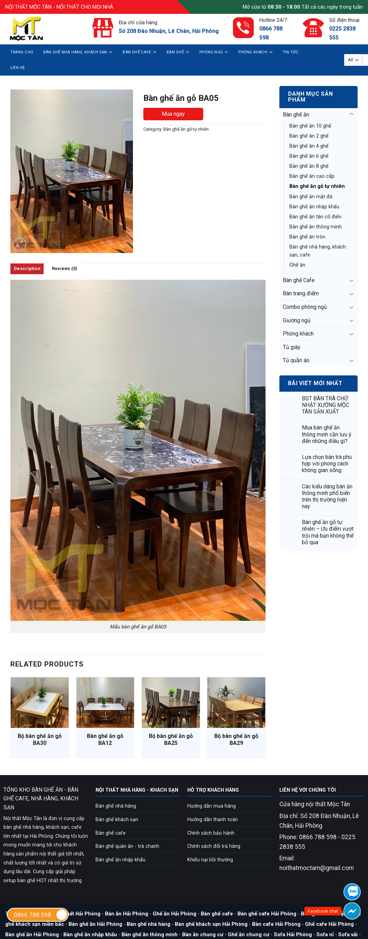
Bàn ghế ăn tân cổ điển (315, 217)
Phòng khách (255, 52)
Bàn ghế (178, 52)
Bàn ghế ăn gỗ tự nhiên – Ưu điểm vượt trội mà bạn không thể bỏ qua (327, 532)
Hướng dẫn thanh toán (212, 820)
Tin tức (291, 52)
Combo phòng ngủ (305, 307)
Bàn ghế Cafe (139, 52)
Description (27, 268)
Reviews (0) (65, 268)
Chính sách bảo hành (210, 833)
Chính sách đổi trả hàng (213, 846)
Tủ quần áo (296, 360)
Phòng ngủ (213, 52)
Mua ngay (173, 114)
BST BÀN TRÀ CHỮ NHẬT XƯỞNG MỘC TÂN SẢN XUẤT (325, 405)
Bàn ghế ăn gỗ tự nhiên (317, 186)
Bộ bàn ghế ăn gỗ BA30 (40, 740)
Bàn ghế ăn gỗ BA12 (105, 740)
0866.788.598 (41, 914)
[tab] (27, 268)
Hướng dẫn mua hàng (211, 806)
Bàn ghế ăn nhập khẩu (314, 207)
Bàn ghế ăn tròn (307, 237)
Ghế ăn (297, 265)
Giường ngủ (297, 320)
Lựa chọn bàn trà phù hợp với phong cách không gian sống (327, 463)
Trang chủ (21, 52)
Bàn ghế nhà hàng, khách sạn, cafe (317, 251)
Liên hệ (17, 68)
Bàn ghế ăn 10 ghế (310, 126)
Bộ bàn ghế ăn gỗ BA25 (171, 740)
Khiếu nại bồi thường (210, 860)
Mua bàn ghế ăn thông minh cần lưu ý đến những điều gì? (326, 434)
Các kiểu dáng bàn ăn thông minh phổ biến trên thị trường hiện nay (327, 496)
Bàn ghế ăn (296, 114)
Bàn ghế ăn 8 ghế (309, 166)
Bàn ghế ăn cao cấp (311, 176)
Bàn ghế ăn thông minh (315, 227)
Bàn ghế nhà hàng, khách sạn (77, 52)
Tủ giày (291, 347)
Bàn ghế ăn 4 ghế (309, 146)
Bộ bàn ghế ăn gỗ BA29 (236, 740)
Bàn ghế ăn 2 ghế (309, 136)
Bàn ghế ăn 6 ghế (309, 156)
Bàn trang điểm (301, 293)
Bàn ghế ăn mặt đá (310, 197)
